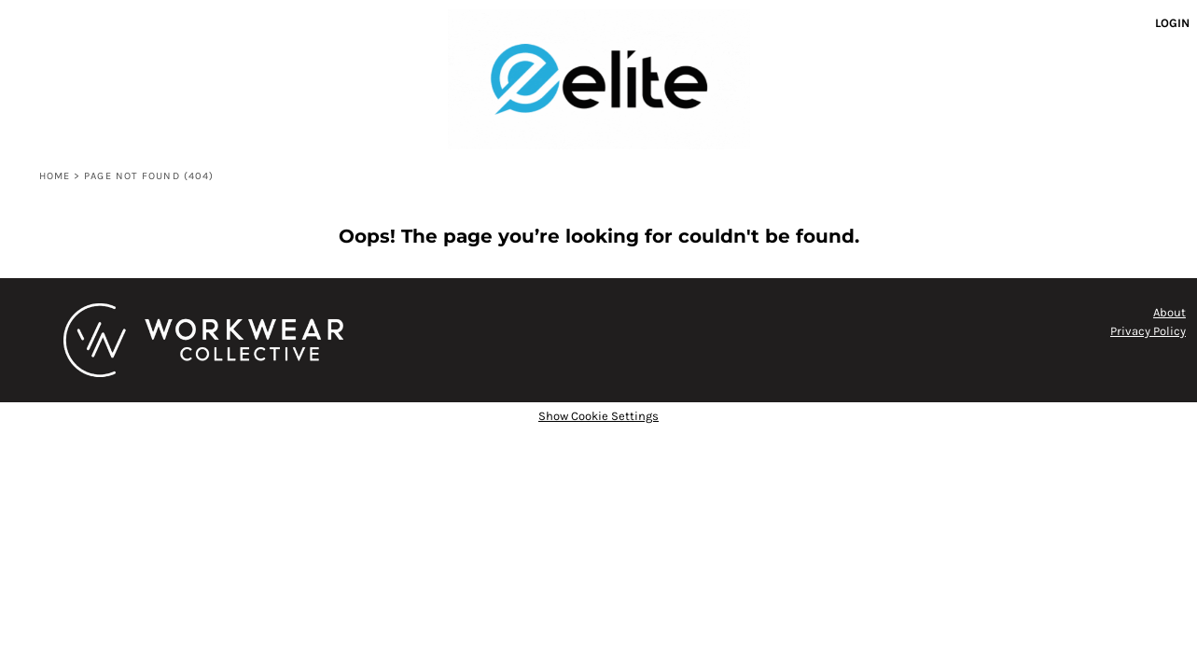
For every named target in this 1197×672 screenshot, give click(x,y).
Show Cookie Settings (598, 416)
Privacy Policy (1148, 331)
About (1169, 312)
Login (1172, 23)
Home (54, 176)
